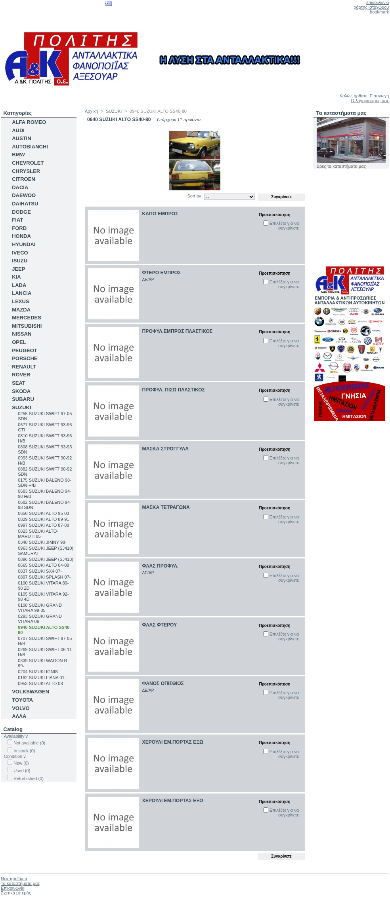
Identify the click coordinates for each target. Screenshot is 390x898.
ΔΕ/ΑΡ (148, 279)
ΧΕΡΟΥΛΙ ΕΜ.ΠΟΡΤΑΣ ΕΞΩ (172, 742)
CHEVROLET (28, 163)
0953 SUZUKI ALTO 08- (41, 683)
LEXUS (20, 301)
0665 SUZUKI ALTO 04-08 (43, 565)
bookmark (379, 11)
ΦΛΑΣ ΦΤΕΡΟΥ (159, 625)
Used (21, 770)
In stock (24, 750)
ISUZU (19, 261)
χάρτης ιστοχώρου (371, 7)
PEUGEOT (24, 350)
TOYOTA (22, 700)
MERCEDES (26, 318)
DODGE (21, 212)
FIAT (17, 220)
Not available (29, 742)
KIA (16, 277)
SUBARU (23, 399)
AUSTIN (21, 138)
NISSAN (21, 334)
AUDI (18, 130)
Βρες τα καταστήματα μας (341, 166)
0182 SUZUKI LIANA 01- (42, 677)
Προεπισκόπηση (274, 215)
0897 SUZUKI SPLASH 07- (44, 577)
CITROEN (23, 179)
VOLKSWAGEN (30, 692)
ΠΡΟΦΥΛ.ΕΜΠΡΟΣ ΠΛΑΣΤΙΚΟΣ (177, 331)
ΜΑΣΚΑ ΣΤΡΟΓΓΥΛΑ (165, 449)
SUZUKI (21, 407)
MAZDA (21, 310)
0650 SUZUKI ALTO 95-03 (43, 513)
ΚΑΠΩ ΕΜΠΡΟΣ (160, 213)
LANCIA (21, 293)
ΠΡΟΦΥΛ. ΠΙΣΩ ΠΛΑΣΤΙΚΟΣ (173, 390)
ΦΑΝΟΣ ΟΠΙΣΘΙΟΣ (163, 683)
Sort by (194, 196)
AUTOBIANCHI (30, 147)
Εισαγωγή (379, 95)
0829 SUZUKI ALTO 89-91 (43, 519)
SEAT (18, 383)
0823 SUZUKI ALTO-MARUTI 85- (38, 534)
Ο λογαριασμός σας (370, 100)
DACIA (20, 187)
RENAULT (24, 367)
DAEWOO (24, 195)
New (21, 763)
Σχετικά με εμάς (16, 892)
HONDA (21, 236)
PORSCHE (24, 358)
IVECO (20, 253)
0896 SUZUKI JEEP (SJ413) (45, 559)
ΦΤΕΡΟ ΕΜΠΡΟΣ (161, 272)
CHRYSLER (26, 171)
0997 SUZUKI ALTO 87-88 (43, 525)
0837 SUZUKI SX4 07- (40, 571)
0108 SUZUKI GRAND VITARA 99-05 (40, 608)
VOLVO (21, 708)
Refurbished (28, 778)
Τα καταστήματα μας (341, 113)
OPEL (19, 342)
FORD (19, 228)
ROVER (21, 375)
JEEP (18, 269)
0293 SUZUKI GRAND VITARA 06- (40, 619)
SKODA (21, 391)
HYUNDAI (23, 244)
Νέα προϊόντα (14, 878)
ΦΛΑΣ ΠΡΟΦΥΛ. (160, 566)
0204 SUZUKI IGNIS (38, 671)
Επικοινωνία (13, 888)
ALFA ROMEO (29, 122)
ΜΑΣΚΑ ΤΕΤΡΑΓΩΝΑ (166, 507)
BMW (18, 155)
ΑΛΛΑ (19, 716)
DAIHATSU (25, 204)
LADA (19, 285)
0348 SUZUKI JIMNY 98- (42, 542)
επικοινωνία (377, 2)
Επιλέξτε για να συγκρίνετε (284, 225)
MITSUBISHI (27, 326)
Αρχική (91, 111)
